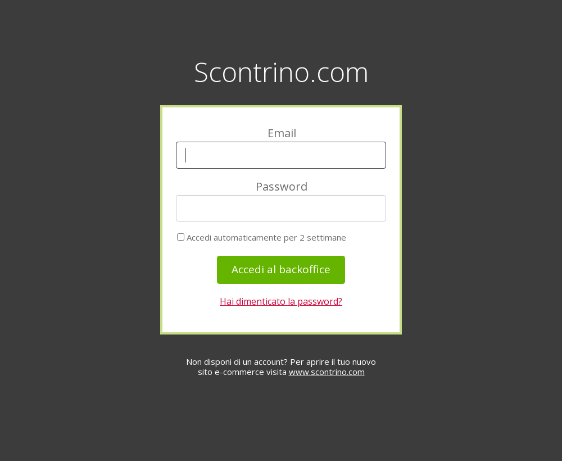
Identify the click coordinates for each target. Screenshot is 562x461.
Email (282, 132)
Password (281, 186)
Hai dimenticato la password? (281, 301)
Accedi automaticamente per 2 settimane (261, 237)
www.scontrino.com (327, 371)
